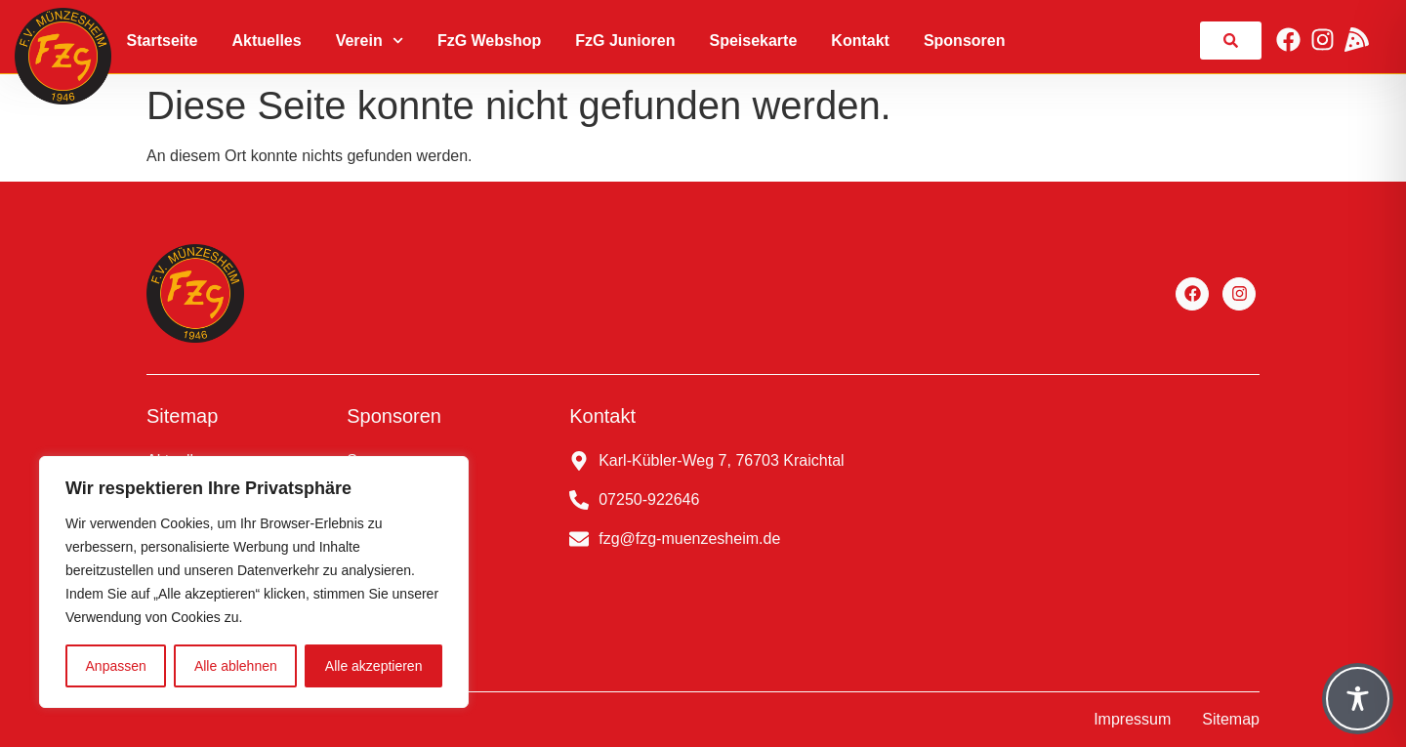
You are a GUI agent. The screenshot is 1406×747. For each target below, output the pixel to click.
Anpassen (116, 666)
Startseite (162, 40)
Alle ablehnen (235, 666)
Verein (369, 40)
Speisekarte (753, 40)
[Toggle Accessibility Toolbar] (1357, 698)
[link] (1230, 40)
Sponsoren (965, 40)
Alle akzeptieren (374, 666)
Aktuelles (267, 40)
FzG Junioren (625, 40)
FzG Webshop (489, 40)
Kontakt (860, 40)
